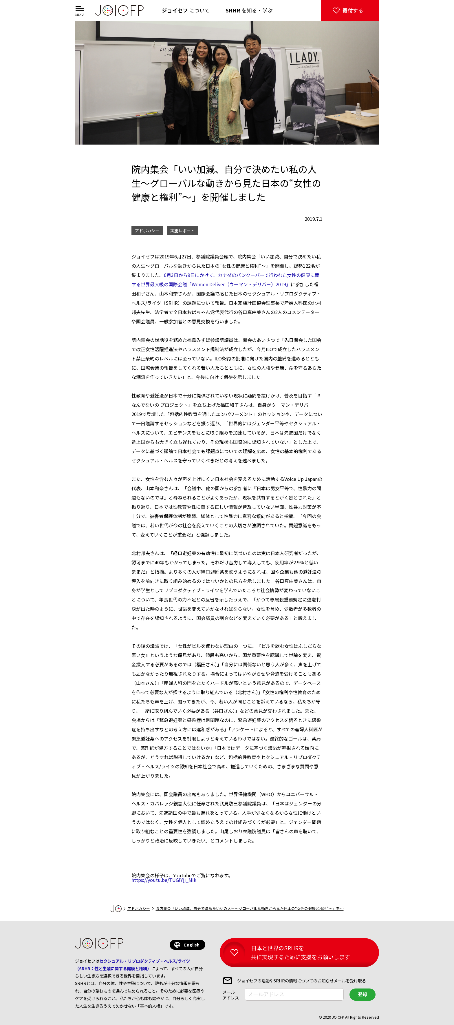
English (191, 945)
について (186, 10)
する (353, 10)
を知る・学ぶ (249, 10)
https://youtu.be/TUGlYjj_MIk (163, 879)
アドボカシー (138, 908)
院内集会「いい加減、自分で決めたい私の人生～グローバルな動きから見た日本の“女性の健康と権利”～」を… (250, 908)
